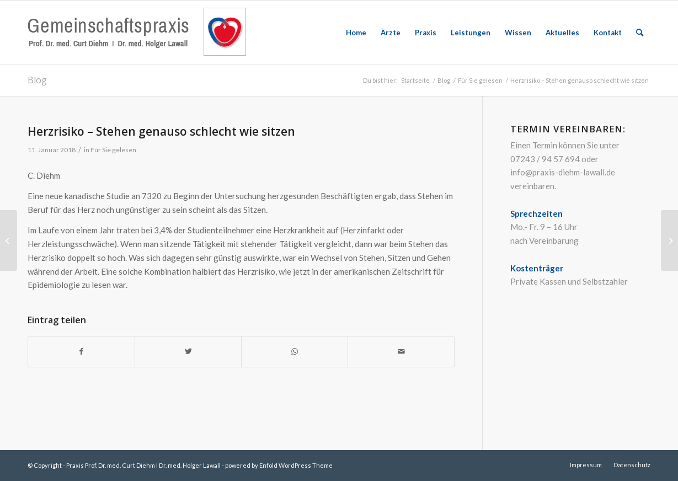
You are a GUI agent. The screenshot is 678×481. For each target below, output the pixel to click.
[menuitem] (356, 33)
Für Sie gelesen (113, 150)
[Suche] (639, 33)
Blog (37, 80)
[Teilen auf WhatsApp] (295, 351)
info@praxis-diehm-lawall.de (562, 172)
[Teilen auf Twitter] (188, 351)
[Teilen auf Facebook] (81, 351)
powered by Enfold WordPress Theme (279, 465)
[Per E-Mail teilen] (401, 351)
